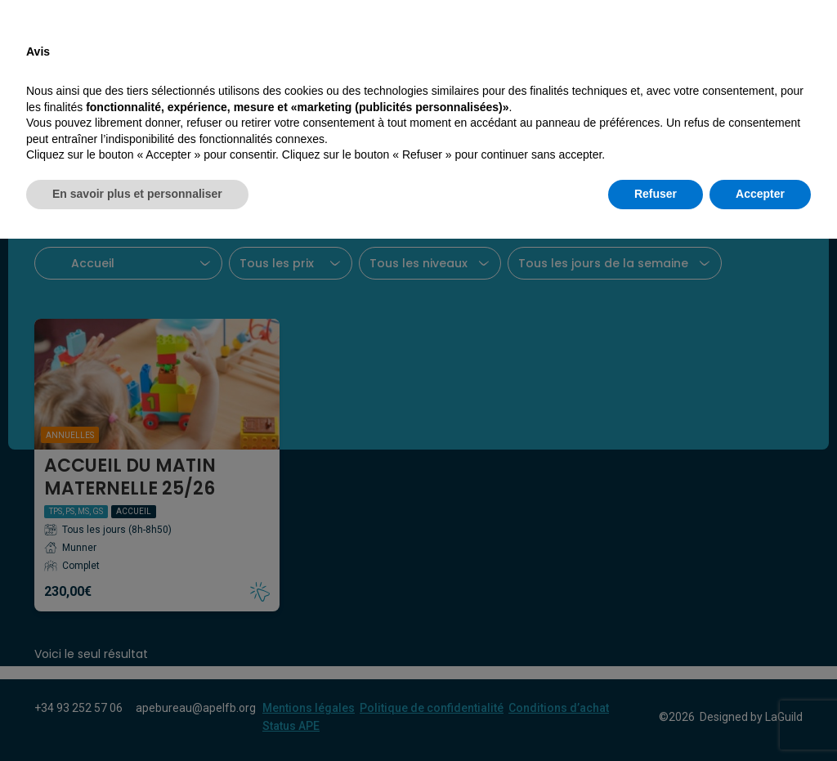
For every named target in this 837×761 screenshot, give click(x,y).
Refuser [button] (655, 716)
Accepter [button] (760, 716)
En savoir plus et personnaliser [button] (137, 716)
